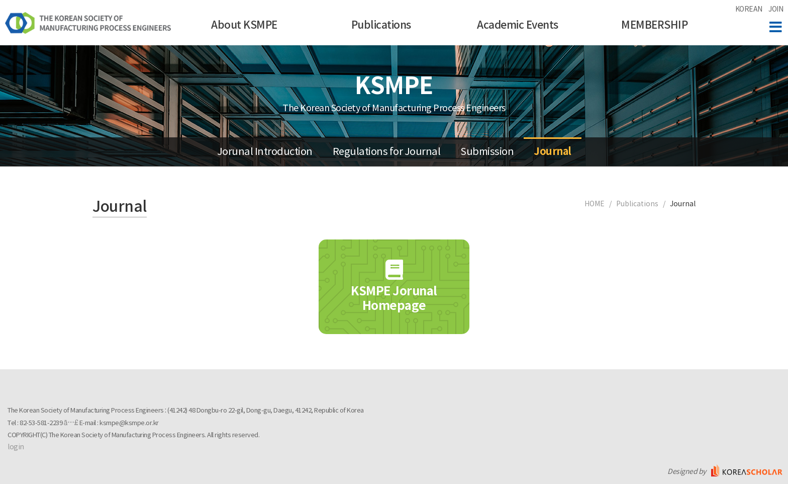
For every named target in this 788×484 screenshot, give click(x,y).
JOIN (775, 10)
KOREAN (748, 10)
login (16, 447)
